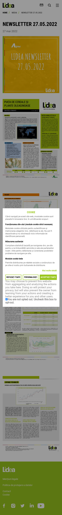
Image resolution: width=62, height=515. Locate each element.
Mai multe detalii (49, 270)
